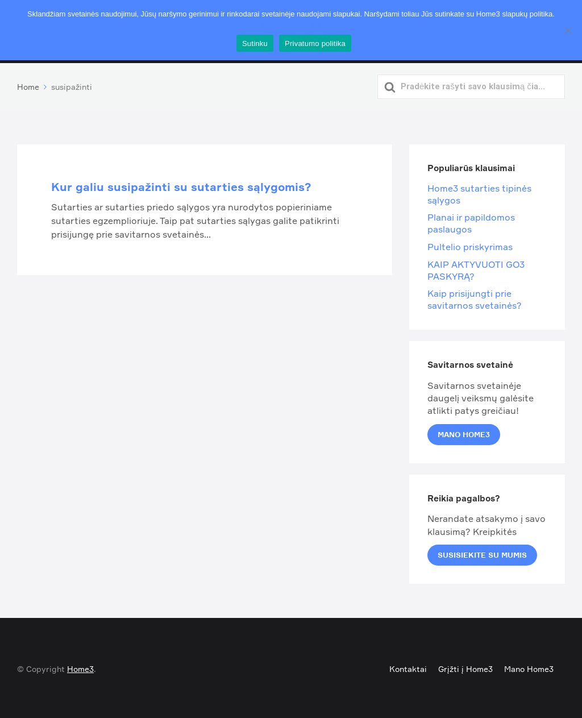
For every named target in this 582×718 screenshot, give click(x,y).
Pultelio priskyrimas (470, 245)
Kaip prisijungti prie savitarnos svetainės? (474, 297)
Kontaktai (408, 667)
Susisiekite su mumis (482, 553)
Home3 (80, 667)
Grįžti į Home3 (465, 667)
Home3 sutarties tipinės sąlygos (479, 192)
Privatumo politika (291, 25)
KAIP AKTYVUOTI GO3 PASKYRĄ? (476, 268)
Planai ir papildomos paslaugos (471, 221)
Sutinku (255, 43)
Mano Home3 (464, 432)
